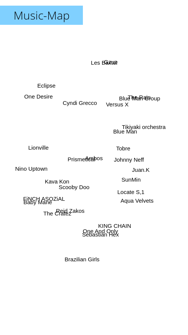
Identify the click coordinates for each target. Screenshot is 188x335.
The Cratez (67, 205)
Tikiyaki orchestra (134, 134)
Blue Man (124, 115)
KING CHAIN (122, 221)
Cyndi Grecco (71, 106)
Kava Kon (56, 180)
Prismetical (81, 152)
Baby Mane (52, 199)
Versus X (113, 105)
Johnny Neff (136, 155)
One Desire (37, 94)
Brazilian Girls (91, 224)
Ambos (94, 158)
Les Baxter (101, 78)
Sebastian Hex (93, 240)
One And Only (92, 234)
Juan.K (135, 172)
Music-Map (42, 15)
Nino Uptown (45, 162)
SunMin (123, 190)
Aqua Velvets (130, 196)
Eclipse (44, 73)
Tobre (130, 143)
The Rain (136, 102)
